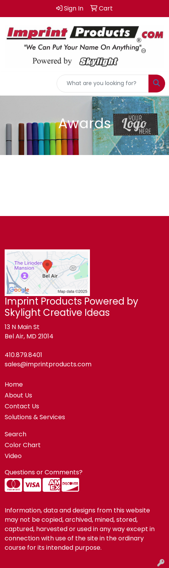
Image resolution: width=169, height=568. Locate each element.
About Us (18, 395)
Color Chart (23, 445)
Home (14, 384)
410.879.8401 (23, 354)
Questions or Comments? (44, 472)
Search (15, 434)
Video (13, 455)
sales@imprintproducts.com (48, 364)
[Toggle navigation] (12, 83)
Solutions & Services (35, 417)
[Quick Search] (103, 83)
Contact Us (22, 406)
